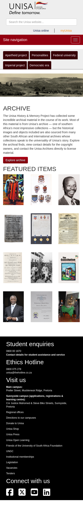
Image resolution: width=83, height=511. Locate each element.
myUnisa (66, 30)
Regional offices (15, 412)
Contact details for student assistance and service (35, 354)
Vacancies (11, 467)
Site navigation (15, 40)
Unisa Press (12, 434)
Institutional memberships (20, 456)
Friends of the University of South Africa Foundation (34, 445)
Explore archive (15, 160)
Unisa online (41, 30)
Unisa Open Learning (17, 440)
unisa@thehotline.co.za (19, 372)
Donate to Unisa (15, 423)
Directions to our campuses (21, 417)
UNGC (9, 451)
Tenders (10, 473)
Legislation (12, 462)
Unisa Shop (12, 428)
